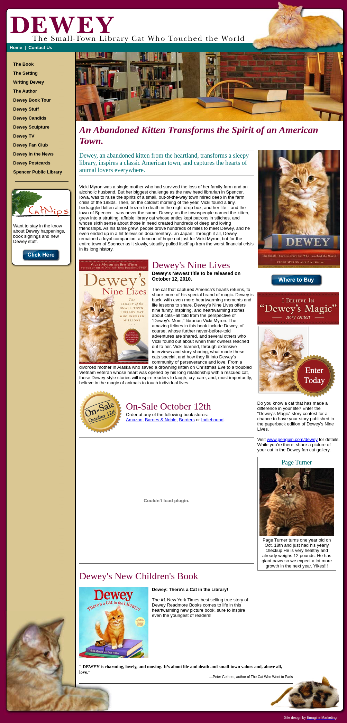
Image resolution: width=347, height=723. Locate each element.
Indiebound (212, 419)
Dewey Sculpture (31, 127)
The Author (25, 91)
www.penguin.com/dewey (292, 439)
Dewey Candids (29, 118)
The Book (23, 64)
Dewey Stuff (26, 109)
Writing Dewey (28, 82)
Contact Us (40, 47)
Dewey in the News (33, 154)
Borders (187, 419)
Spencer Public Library (37, 172)
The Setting (25, 73)
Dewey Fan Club (30, 145)
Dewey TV (23, 136)
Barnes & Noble (160, 419)
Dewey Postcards (32, 163)
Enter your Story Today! (313, 376)
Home (16, 47)
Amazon (134, 419)
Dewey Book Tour (32, 100)
